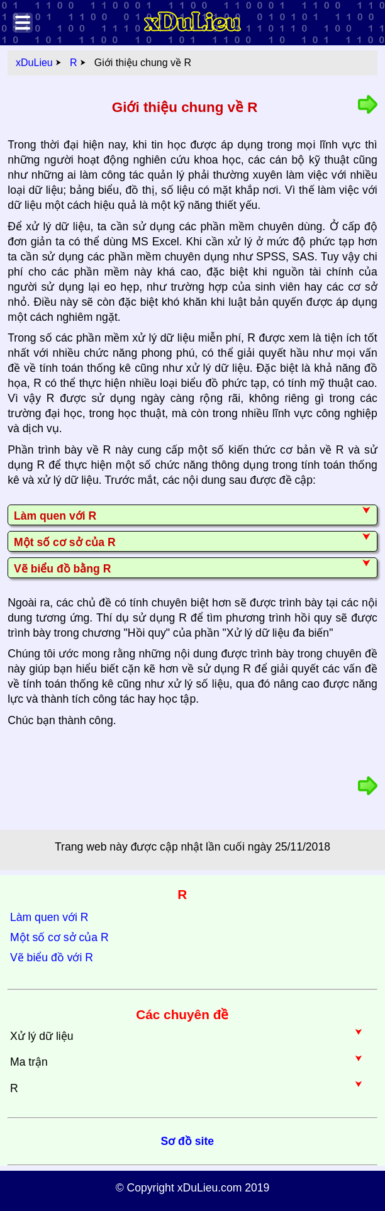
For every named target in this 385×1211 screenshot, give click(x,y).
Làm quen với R (49, 917)
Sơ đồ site (187, 1141)
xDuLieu (34, 62)
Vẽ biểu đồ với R (51, 957)
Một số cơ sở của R (59, 937)
